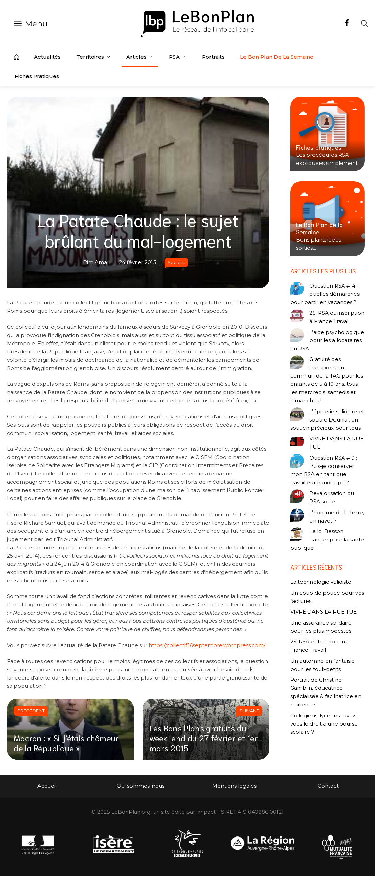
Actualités (47, 57)
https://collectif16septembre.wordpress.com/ (207, 645)
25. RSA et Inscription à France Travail (336, 317)
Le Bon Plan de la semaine (277, 57)
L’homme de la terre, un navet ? (336, 516)
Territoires (93, 57)
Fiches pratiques (37, 76)
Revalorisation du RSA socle (331, 497)
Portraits (213, 57)
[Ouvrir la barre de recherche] (364, 23)
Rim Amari (96, 262)
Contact (328, 786)
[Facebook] (347, 23)
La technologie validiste (320, 582)
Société (176, 262)
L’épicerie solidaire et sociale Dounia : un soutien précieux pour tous (327, 419)
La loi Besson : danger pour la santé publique (327, 539)
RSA (177, 57)
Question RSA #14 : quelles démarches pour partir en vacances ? (325, 293)
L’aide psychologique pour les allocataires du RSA (327, 340)
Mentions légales (234, 786)
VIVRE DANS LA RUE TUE (336, 442)
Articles (140, 57)
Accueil (16, 57)
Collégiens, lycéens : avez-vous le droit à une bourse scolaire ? (324, 723)
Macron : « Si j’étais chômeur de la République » (66, 742)
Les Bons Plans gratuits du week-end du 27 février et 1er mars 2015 (203, 737)
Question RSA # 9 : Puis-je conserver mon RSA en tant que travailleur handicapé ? (323, 470)
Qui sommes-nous (140, 786)
